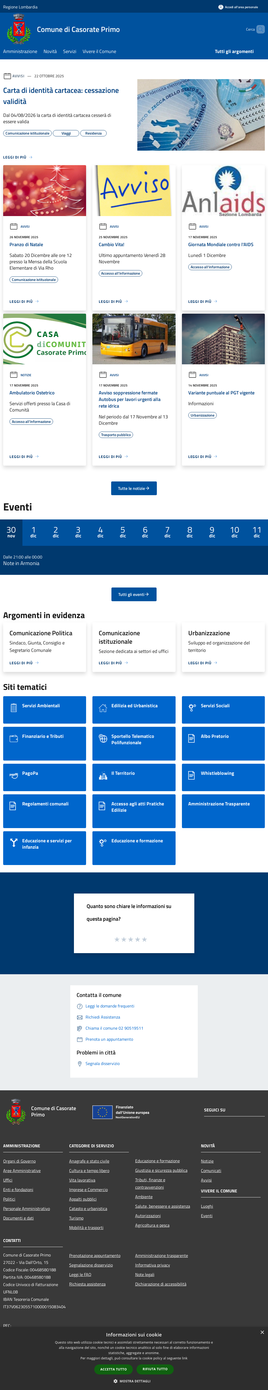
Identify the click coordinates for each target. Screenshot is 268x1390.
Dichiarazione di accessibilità (160, 1284)
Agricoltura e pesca (152, 1225)
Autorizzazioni (148, 1215)
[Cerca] (258, 29)
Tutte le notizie (134, 488)
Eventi (207, 1215)
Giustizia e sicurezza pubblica (161, 1170)
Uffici (7, 1180)
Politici (9, 1199)
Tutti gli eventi (133, 594)
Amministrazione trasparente (161, 1255)
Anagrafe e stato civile (89, 1161)
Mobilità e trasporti (86, 1227)
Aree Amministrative (22, 1170)
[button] (134, 1381)
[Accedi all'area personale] (238, 7)
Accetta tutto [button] (113, 1369)
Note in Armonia (21, 563)
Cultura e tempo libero (89, 1170)
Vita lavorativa (82, 1180)
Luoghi (207, 1206)
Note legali (144, 1274)
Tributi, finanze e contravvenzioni (150, 1183)
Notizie (20, 375)
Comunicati (211, 1170)
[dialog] (134, 1358)
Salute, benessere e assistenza (162, 1206)
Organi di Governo (19, 1161)
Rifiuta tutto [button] (155, 1369)
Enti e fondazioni (18, 1189)
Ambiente (144, 1196)
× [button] (262, 1333)
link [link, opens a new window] (184, 1358)
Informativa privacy (152, 1265)
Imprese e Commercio (88, 1189)
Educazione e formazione (157, 1161)
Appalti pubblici (83, 1199)
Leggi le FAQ (80, 1274)
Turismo (76, 1218)
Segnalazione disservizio (91, 1265)
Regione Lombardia (20, 7)
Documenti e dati (18, 1218)
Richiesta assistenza (87, 1284)
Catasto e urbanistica (88, 1208)
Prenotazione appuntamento (94, 1255)
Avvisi (18, 76)
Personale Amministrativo (26, 1208)
